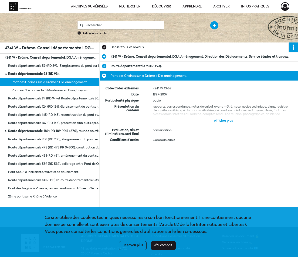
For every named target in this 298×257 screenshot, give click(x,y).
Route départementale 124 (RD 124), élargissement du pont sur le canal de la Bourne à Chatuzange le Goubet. (54, 106)
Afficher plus (223, 120)
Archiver (221, 6)
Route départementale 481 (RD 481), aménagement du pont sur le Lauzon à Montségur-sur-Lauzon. (54, 155)
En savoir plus (132, 245)
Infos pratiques (255, 6)
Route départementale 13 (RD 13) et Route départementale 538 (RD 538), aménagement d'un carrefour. (54, 180)
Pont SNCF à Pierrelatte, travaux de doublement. (43, 172)
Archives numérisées (89, 6)
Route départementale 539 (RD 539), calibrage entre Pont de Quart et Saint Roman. (54, 163)
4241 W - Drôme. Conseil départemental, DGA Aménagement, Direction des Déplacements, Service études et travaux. (51, 57)
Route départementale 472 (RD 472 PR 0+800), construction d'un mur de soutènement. (54, 147)
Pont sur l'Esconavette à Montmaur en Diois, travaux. (50, 90)
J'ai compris (163, 245)
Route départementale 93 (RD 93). (34, 74)
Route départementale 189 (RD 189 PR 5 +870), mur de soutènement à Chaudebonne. (54, 131)
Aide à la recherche (95, 33)
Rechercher (129, 6)
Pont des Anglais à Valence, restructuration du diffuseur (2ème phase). (54, 188)
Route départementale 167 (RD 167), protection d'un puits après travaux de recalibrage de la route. (54, 123)
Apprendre (192, 6)
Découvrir (161, 6)
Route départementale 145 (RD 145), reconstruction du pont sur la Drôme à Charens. (54, 114)
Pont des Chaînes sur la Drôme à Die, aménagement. (50, 82)
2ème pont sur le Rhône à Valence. (32, 196)
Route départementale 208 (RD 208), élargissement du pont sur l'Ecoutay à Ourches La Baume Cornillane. (54, 139)
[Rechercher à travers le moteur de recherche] (122, 25)
